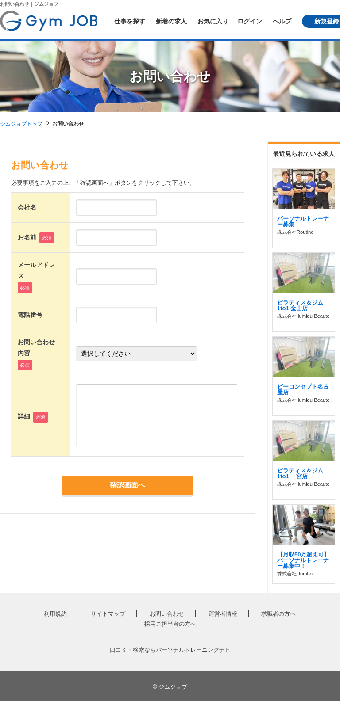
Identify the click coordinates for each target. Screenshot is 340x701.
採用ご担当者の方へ (170, 624)
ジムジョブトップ (21, 124)
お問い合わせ (167, 613)
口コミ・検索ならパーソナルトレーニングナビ (170, 650)
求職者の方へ (278, 613)
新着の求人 (171, 21)
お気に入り (212, 21)
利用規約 (55, 613)
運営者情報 (223, 613)
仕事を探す (129, 21)
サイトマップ (108, 613)
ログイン (249, 21)
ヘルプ (282, 21)
